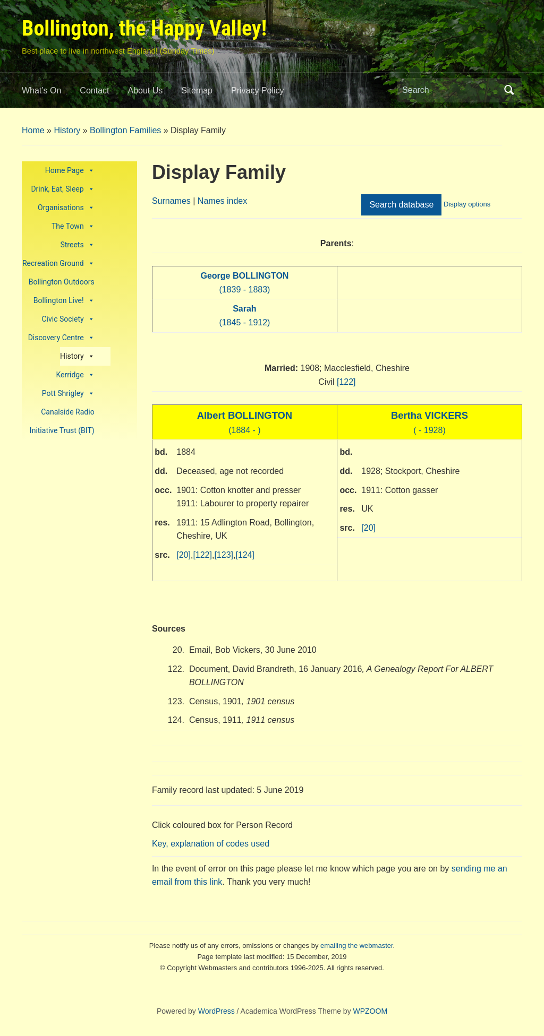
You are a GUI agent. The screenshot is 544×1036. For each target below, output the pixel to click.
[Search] (450, 90)
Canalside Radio (67, 412)
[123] (223, 554)
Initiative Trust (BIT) (62, 430)
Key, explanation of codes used (210, 843)
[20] (183, 554)
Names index (222, 200)
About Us (145, 90)
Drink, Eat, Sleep (62, 189)
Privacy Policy (257, 90)
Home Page (70, 170)
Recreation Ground (58, 263)
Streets (77, 245)
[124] (244, 554)
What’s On (41, 90)
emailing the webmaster (356, 945)
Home (33, 130)
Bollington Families (125, 130)
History (67, 130)
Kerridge (75, 375)
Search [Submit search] (509, 90)
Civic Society (67, 319)
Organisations (66, 207)
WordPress (216, 1011)
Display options (467, 204)
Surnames (171, 200)
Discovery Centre (61, 338)
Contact (94, 90)
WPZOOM (370, 1011)
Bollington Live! (64, 300)
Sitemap (196, 90)
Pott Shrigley (68, 393)
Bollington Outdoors (62, 282)
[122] (346, 381)
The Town (73, 226)
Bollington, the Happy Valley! (144, 28)
